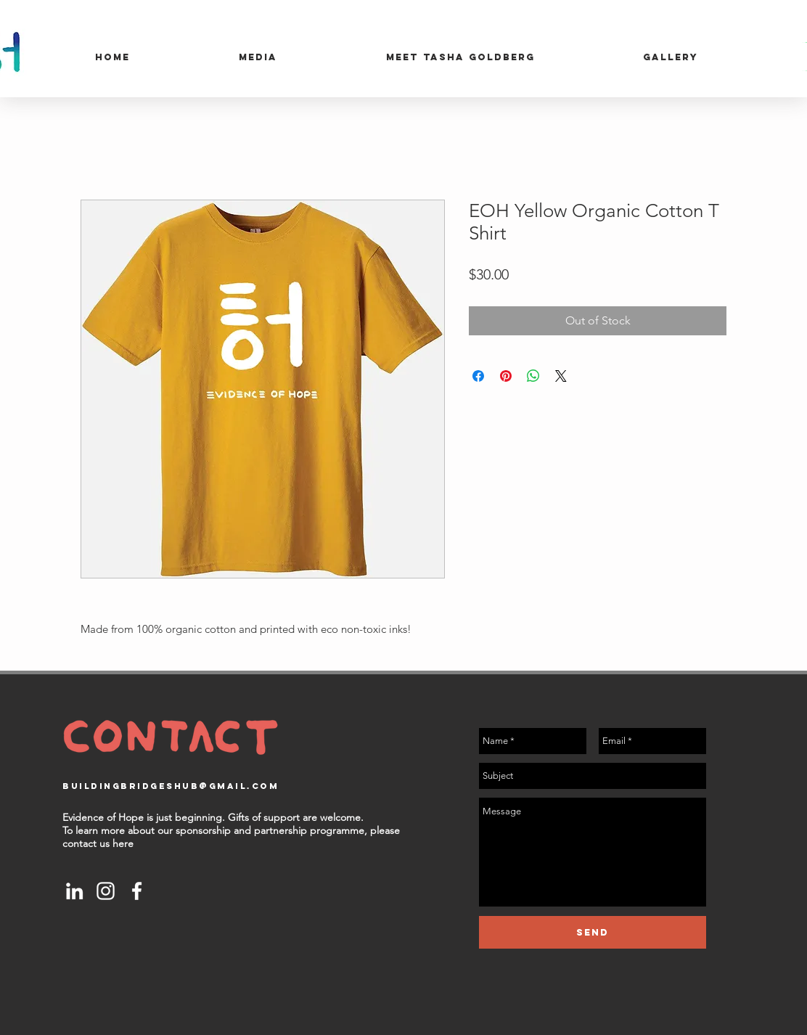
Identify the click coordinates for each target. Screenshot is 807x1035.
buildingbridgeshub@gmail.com (170, 786)
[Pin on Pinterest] (506, 376)
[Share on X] (561, 376)
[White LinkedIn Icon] (74, 891)
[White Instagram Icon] (106, 891)
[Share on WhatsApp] (533, 376)
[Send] (592, 932)
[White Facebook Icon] (137, 891)
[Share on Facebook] (478, 376)
